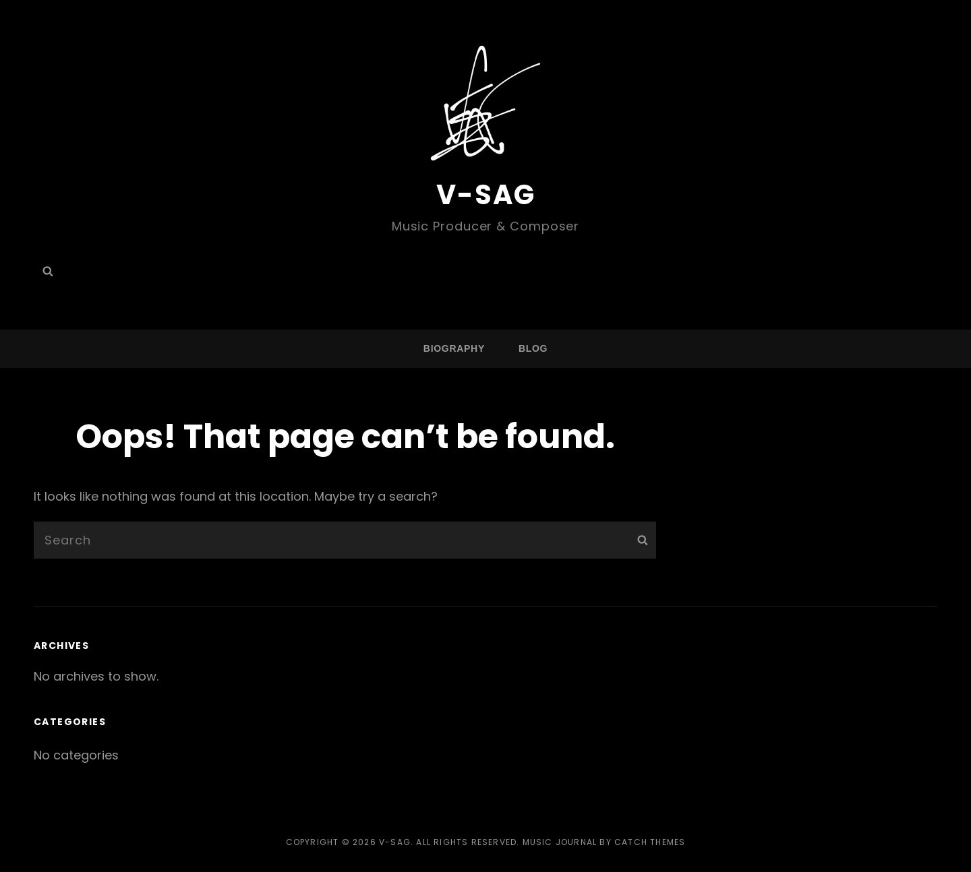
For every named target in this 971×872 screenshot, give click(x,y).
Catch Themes (649, 842)
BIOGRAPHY (454, 348)
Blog (533, 348)
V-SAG (485, 195)
